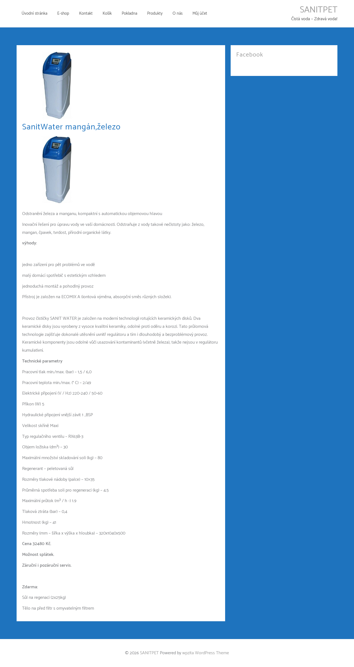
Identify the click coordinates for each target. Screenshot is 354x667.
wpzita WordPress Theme (205, 653)
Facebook (249, 55)
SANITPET (318, 10)
